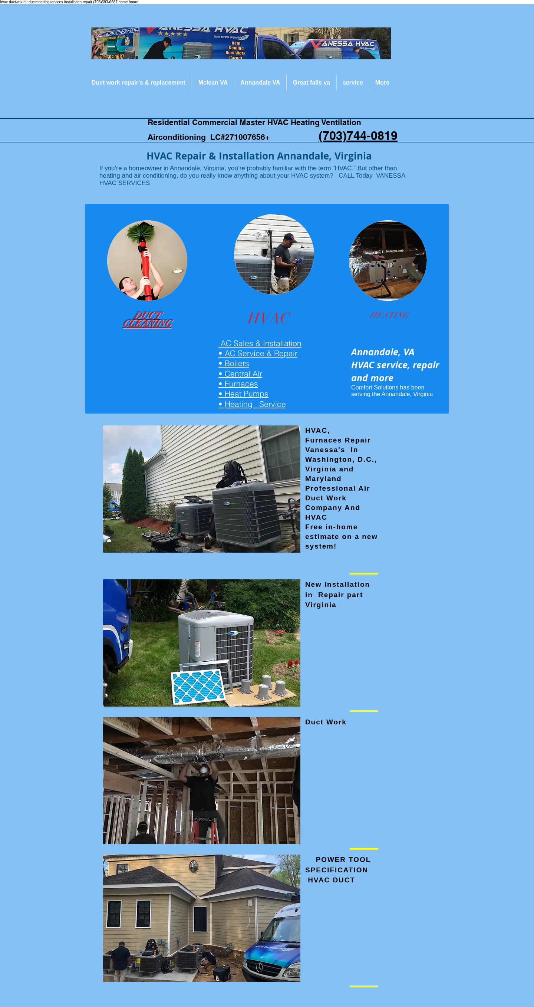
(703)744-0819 (358, 135)
